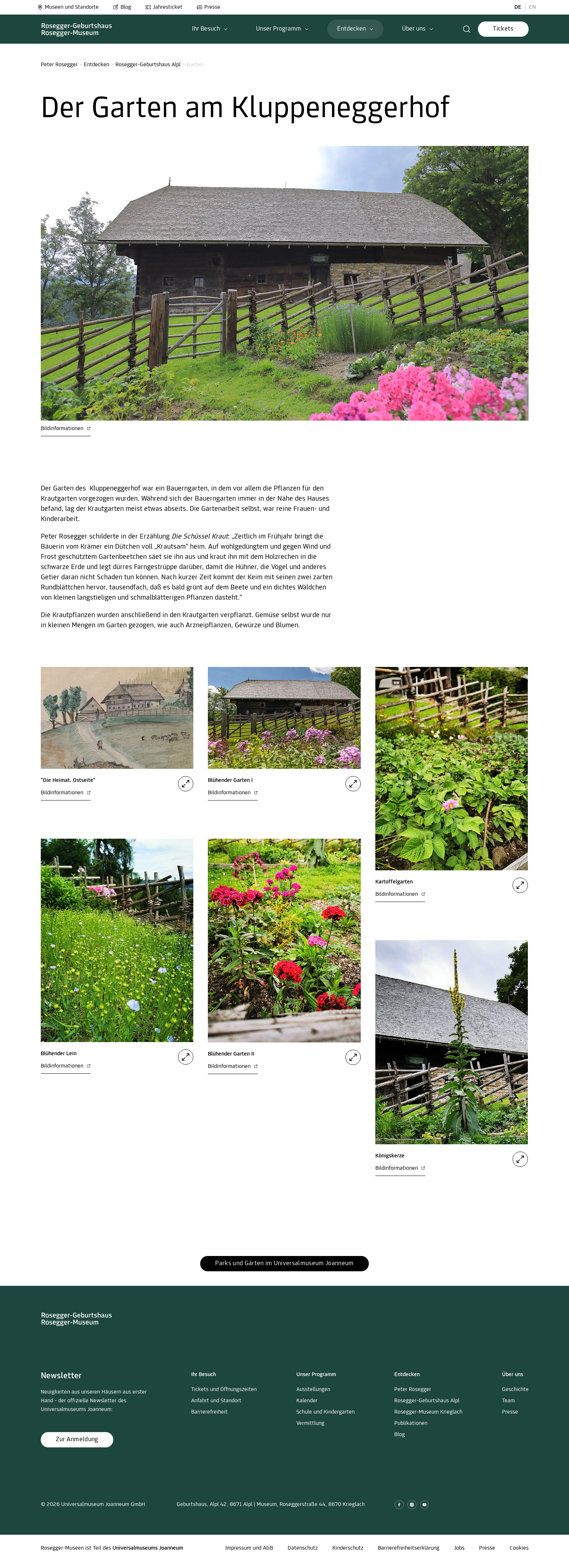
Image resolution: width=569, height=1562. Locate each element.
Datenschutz (303, 1548)
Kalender (306, 1401)
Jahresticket (163, 7)
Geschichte (515, 1389)
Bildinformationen (66, 429)
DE (517, 7)
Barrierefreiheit (209, 1412)
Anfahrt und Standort (216, 1401)
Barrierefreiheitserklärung (408, 1548)
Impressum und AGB (249, 1548)
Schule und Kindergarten (325, 1412)
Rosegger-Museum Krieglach (428, 1412)
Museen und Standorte (68, 7)
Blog (122, 7)
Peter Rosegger (59, 65)
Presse (208, 7)
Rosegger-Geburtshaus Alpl (148, 65)
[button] (210, 29)
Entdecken (96, 65)
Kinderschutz (347, 1548)
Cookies (519, 1548)
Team (508, 1401)
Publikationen (410, 1423)
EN (532, 7)
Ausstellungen (313, 1389)
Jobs (459, 1548)
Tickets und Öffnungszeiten (224, 1389)
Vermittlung (310, 1423)
